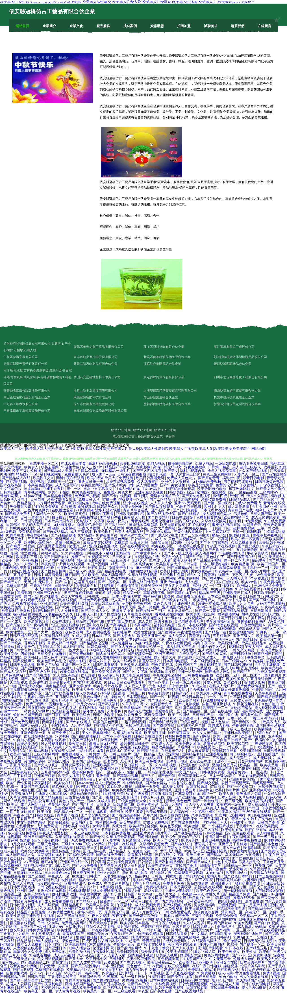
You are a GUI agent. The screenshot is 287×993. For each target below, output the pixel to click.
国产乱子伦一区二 (15, 589)
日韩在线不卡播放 (99, 553)
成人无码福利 (64, 955)
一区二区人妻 (11, 542)
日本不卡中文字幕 (232, 600)
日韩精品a (173, 629)
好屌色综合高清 (82, 855)
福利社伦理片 (266, 510)
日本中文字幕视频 (82, 679)
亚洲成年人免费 (249, 794)
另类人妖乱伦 (249, 862)
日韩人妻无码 (261, 514)
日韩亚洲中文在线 (195, 980)
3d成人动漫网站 (113, 575)
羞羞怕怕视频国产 (52, 919)
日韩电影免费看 (213, 772)
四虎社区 (27, 790)
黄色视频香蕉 (168, 959)
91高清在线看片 (248, 589)
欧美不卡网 (11, 560)
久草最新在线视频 (55, 636)
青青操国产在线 (241, 510)
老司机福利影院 (135, 873)
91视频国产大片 (54, 858)
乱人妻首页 (111, 840)
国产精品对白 (11, 582)
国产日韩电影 (206, 977)
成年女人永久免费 (83, 919)
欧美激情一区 (195, 826)
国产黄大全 (74, 959)
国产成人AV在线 (13, 672)
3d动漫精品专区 (164, 718)
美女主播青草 (130, 822)
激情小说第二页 (68, 542)
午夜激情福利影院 (220, 621)
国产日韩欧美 (11, 643)
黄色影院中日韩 (248, 768)
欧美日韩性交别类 (174, 571)
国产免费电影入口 (24, 550)
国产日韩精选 (63, 937)
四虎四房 (89, 941)
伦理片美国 (190, 840)
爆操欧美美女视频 (137, 657)
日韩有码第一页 (156, 930)
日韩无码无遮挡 (23, 887)
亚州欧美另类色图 (106, 672)
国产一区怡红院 (206, 801)
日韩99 (176, 542)
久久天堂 (156, 801)
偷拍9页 (235, 521)
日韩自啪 (38, 499)
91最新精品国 (131, 707)
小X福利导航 (133, 783)
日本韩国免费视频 (116, 833)
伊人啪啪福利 (267, 833)
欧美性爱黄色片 (77, 514)
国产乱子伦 (194, 557)
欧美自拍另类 (222, 589)
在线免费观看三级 (90, 668)
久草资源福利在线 (35, 729)
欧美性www (224, 639)
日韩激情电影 (124, 804)
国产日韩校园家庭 (238, 664)
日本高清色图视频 (39, 485)
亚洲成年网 (230, 668)
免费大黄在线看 (120, 668)
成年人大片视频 (30, 847)
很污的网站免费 (119, 869)
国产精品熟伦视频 (94, 643)
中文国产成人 (186, 772)
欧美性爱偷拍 (237, 679)
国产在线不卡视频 (141, 908)
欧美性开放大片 (169, 564)
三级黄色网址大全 (132, 801)
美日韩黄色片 (21, 650)
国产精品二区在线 (204, 830)
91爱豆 (99, 869)
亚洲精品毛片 (72, 905)
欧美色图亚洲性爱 (152, 636)
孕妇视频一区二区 (133, 499)
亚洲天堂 (109, 808)
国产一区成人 (11, 621)
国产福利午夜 (111, 517)
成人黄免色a (27, 646)
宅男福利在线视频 (48, 650)
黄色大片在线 (23, 883)
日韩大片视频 (172, 804)
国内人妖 (31, 596)
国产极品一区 (116, 524)
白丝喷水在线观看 (152, 944)
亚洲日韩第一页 (91, 481)
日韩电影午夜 (44, 568)
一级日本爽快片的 (215, 819)
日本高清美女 (142, 564)
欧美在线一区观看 (245, 539)
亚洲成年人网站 (134, 589)
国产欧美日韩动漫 (70, 607)
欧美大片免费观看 (119, 478)
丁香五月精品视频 (146, 883)
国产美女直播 (161, 991)
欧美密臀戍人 (204, 600)
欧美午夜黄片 (118, 521)
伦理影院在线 (93, 625)
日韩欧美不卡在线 (75, 826)
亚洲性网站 (26, 891)
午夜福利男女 (90, 894)
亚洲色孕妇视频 (92, 578)
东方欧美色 (90, 575)
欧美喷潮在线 (228, 643)
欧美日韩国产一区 (271, 564)
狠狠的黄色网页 (106, 722)
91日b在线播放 (260, 815)
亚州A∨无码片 (109, 873)
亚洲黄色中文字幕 (195, 765)
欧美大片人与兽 (242, 603)
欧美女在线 (63, 783)
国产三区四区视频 (147, 471)
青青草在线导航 (30, 693)
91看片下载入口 (204, 952)
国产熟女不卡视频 (178, 847)
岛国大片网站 (168, 650)
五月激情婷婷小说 (55, 772)
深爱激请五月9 (153, 952)
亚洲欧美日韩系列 (217, 937)
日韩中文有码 (48, 923)
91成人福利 (81, 636)
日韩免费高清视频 (194, 984)
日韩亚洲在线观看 (24, 636)
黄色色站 (134, 966)
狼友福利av (224, 571)
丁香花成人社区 (232, 657)
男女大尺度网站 (163, 528)
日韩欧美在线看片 (177, 600)
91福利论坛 (50, 553)
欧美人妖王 (182, 560)
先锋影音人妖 (21, 507)
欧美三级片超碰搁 (27, 471)
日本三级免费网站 (142, 729)
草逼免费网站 (155, 715)
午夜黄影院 (146, 650)
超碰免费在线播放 (74, 672)
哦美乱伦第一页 (161, 474)
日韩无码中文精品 (28, 873)
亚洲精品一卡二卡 (133, 973)
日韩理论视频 (31, 521)
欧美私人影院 (213, 679)
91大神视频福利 (54, 743)
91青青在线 (15, 535)
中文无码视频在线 (83, 517)
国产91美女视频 (173, 485)
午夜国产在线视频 (221, 546)
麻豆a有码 (49, 862)
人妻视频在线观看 (28, 948)
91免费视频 (253, 521)
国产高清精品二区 (36, 962)
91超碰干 (133, 941)
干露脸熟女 (60, 725)
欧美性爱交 (15, 916)
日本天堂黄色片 (180, 611)
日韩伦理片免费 (172, 575)
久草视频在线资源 (70, 837)
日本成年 (123, 690)
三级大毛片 (94, 639)
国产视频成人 (124, 636)
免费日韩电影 (17, 585)
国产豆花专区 (268, 898)
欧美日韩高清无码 (150, 478)
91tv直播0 (276, 894)
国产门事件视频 (57, 715)
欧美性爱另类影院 (260, 801)
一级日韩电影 (226, 463)
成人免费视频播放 (59, 901)
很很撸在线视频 (23, 923)
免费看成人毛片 (77, 474)
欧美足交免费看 (201, 485)
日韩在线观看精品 (271, 930)
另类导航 (241, 514)
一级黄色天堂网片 (35, 711)
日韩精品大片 (142, 539)
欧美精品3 (17, 751)
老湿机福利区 (199, 524)
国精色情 (123, 553)
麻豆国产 (72, 575)
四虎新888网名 (100, 629)
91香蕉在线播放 (25, 603)
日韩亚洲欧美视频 (170, 987)
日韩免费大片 (204, 926)
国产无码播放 (11, 467)
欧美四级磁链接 (133, 463)
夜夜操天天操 (135, 517)
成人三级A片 (92, 467)
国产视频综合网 (140, 654)
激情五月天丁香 (15, 955)
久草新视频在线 (188, 794)
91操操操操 (153, 898)
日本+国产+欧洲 (33, 926)
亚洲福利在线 (217, 851)
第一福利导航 (89, 973)
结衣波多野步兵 (130, 715)
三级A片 (280, 952)
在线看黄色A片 (173, 751)
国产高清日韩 (246, 639)
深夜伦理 (48, 564)
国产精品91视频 (236, 611)
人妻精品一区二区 (47, 514)
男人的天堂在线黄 (37, 524)
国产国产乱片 (83, 804)
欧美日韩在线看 (225, 751)
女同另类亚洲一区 (31, 779)
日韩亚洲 (103, 804)
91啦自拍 (111, 761)
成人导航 (145, 621)
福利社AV (200, 585)
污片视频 (62, 736)
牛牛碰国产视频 (221, 826)
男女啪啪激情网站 (42, 707)
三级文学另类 (11, 596)
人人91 (213, 618)
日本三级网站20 (235, 661)
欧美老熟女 (152, 618)
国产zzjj (108, 898)
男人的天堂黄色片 (272, 557)
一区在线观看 (96, 812)
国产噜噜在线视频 (224, 625)
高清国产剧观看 (211, 948)
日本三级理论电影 (215, 564)
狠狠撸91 (59, 517)
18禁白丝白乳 (266, 733)
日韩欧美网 (37, 977)
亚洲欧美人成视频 (135, 664)
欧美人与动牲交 (166, 840)
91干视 (140, 869)
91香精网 (108, 794)
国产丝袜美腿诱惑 (170, 858)
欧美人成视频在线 (129, 532)
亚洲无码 (56, 926)
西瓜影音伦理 (127, 797)
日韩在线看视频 (106, 664)
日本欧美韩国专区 (59, 521)
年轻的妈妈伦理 (232, 553)
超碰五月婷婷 (85, 582)
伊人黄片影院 (135, 865)
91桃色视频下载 (92, 707)
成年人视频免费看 (222, 471)
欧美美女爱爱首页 (127, 790)
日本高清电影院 (176, 661)
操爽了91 (78, 557)
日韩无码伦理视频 (258, 941)
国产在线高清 (11, 485)
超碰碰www (109, 919)
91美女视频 (243, 923)
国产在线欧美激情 (167, 819)
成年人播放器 (80, 948)
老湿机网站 (237, 815)
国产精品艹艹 (244, 672)
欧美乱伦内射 (172, 557)
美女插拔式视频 (115, 550)
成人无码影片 (264, 758)
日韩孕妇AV (64, 585)
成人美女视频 (173, 786)
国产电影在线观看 (188, 833)
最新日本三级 (138, 984)
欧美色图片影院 (188, 743)
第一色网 (31, 639)
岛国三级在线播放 (65, 625)
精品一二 (209, 794)
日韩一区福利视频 (247, 532)
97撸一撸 (109, 499)
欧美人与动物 (48, 664)
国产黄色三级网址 (59, 668)
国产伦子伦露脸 (262, 887)
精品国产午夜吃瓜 (120, 467)
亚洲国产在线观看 (35, 786)
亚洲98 (136, 618)
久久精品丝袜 (76, 747)
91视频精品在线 (147, 557)
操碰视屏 (231, 966)
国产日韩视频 (232, 618)
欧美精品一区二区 (254, 916)
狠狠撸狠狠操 (220, 934)
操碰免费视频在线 (247, 840)
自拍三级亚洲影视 (217, 704)
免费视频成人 (72, 754)
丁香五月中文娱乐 (15, 934)
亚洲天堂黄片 (202, 930)
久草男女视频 (202, 815)
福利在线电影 (165, 625)
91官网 (220, 815)
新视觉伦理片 (251, 715)
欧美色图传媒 (137, 528)
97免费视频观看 (216, 700)
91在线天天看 (160, 560)
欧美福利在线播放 (16, 611)
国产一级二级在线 (268, 837)
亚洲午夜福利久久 (24, 772)
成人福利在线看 (98, 632)
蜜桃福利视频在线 (226, 524)
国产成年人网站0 (55, 550)
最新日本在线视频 (98, 542)
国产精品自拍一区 (113, 679)
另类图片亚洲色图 (96, 776)
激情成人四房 (255, 682)
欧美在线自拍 (238, 743)
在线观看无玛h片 (177, 941)
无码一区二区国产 (247, 675)
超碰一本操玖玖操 (212, 603)
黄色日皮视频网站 (183, 539)
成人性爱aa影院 (254, 987)
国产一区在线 (257, 937)
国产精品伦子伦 (261, 908)
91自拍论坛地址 (183, 783)
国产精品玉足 (257, 948)
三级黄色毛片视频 (194, 722)
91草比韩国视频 (187, 499)
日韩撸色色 (252, 524)
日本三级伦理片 (253, 962)
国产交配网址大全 (95, 815)
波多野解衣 (238, 869)
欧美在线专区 (162, 546)
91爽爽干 (263, 632)
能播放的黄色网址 (84, 794)
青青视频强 (123, 629)
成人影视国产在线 (181, 646)
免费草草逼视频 (113, 858)
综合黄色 (62, 865)
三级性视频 (163, 621)
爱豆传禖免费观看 (121, 862)
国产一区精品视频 (243, 492)
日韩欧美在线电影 (52, 654)
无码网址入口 (66, 539)
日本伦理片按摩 (270, 650)
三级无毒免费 (176, 898)
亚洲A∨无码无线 (188, 503)
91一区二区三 (217, 697)
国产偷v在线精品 (106, 980)
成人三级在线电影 (72, 916)
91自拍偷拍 (228, 977)
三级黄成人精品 (159, 532)
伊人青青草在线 (68, 991)
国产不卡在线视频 (117, 496)
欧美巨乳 (270, 467)
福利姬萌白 (152, 596)
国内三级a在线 (187, 521)
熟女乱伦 (185, 657)
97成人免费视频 (156, 822)
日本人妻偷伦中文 (127, 596)
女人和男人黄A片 (83, 887)
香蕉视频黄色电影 (134, 808)
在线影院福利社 (230, 901)
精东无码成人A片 (34, 725)
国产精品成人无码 (58, 471)
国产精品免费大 (18, 514)
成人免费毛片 (240, 758)
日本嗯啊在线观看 (190, 546)
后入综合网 (179, 812)
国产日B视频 (23, 969)
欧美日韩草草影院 (105, 603)
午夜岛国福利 (229, 812)
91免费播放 (206, 973)
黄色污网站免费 (217, 955)
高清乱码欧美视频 (103, 463)
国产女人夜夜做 (124, 646)
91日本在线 (234, 948)
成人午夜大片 (11, 639)
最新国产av (108, 847)
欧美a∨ (112, 707)
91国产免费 (57, 733)
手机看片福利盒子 (39, 697)
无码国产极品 (241, 707)
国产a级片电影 (38, 700)
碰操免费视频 (244, 528)
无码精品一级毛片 (116, 471)
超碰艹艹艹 (9, 711)
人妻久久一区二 (247, 474)
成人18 (161, 539)
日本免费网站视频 (164, 980)
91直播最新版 (59, 822)
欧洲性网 (237, 496)
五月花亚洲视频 (268, 664)
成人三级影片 (178, 639)
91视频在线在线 (175, 668)
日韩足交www (84, 704)
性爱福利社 (29, 553)
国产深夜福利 (109, 704)
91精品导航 (133, 891)
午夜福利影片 (159, 693)
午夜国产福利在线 (83, 740)
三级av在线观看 (138, 725)
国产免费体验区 (82, 654)
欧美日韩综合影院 (21, 919)
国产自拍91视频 (267, 923)
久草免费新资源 (244, 542)
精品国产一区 (27, 474)
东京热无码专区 (117, 912)
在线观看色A (189, 654)
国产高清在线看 (39, 675)
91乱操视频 (222, 898)
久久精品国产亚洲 (251, 980)
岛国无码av (234, 855)
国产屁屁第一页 (106, 819)
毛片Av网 (190, 542)
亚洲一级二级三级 (186, 682)
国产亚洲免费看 (186, 510)
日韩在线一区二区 (239, 747)
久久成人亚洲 (51, 908)
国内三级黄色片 (13, 539)
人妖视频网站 (195, 618)
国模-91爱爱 (220, 858)
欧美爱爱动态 (28, 743)
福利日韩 (236, 646)
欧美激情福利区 (254, 736)
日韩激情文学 (211, 865)
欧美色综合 (81, 715)
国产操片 (278, 578)
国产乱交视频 (249, 546)
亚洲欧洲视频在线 (104, 747)
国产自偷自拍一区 (220, 550)
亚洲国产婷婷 (45, 776)
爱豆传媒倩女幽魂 (62, 499)
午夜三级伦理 (232, 801)
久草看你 (114, 711)
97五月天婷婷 (17, 808)
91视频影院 (157, 977)
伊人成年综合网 (133, 700)
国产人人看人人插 (111, 955)
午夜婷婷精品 (37, 535)
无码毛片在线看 (113, 718)
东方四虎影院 (100, 944)
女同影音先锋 (161, 704)
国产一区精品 (144, 754)
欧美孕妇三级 (27, 557)
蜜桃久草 (214, 876)
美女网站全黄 (82, 822)
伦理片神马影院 (253, 966)
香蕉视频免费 (83, 772)
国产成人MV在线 (165, 535)
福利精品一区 (89, 808)
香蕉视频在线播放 (170, 614)
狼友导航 (17, 930)
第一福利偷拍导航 (238, 891)
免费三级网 (35, 704)
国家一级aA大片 (187, 808)
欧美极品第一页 (273, 765)
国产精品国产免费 (236, 894)
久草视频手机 (129, 779)
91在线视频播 (40, 955)
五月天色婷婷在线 (256, 969)
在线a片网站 (260, 571)
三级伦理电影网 (271, 786)
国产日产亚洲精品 (182, 797)
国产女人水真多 (47, 765)
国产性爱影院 (111, 614)
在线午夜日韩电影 (207, 966)
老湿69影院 (78, 661)
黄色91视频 (157, 686)
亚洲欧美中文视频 (40, 916)
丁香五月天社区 (19, 765)
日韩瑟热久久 (108, 507)
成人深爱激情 (239, 507)
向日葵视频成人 (243, 754)
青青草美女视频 (78, 980)
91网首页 (270, 589)
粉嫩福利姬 (109, 768)
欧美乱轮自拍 (87, 585)
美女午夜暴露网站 (96, 733)
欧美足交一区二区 (94, 618)
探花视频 (37, 481)
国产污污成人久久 (96, 611)
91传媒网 (256, 661)
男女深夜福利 (202, 571)
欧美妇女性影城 (64, 880)
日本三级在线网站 (85, 833)
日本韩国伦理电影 (192, 725)
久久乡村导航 (124, 650)
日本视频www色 (191, 894)
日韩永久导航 (170, 729)
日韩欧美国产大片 (268, 593)
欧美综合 (168, 837)
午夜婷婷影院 (243, 725)
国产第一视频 (102, 797)
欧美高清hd (187, 962)
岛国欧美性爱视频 (271, 725)
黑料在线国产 (268, 754)
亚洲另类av (195, 855)
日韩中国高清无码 (48, 575)
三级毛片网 (147, 578)
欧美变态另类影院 (35, 851)
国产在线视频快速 (161, 514)
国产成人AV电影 (82, 571)
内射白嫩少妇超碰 (143, 571)
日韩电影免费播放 (253, 919)
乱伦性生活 (68, 707)
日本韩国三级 (136, 639)
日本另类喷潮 (181, 887)
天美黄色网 (9, 840)
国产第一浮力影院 (218, 503)
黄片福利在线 (128, 926)
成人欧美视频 (87, 693)
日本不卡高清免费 (117, 736)
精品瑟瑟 (24, 941)
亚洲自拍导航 (138, 718)
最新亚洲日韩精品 (268, 654)
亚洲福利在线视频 (52, 891)
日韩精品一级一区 (238, 865)
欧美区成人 (272, 722)
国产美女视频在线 (55, 690)
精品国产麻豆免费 (31, 912)
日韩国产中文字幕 (138, 894)
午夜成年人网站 (64, 751)
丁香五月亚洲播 (65, 618)
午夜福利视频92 (253, 625)
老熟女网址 (153, 891)
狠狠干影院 (9, 553)
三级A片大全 (165, 894)
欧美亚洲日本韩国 (245, 808)
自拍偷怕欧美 (17, 973)
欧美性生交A (43, 478)
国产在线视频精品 (189, 991)
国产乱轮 (272, 934)
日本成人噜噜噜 (44, 589)
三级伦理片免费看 (268, 585)
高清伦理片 (226, 926)
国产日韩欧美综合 (40, 815)
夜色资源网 (74, 632)
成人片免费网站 (190, 969)
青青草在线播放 (217, 575)
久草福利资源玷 (243, 697)
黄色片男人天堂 (72, 801)
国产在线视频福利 (86, 736)
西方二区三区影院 (199, 880)
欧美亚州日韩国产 (87, 876)
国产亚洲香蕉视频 (52, 546)
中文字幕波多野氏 (73, 589)
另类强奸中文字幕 (90, 521)
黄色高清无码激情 (138, 711)
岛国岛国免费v (12, 704)
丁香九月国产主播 (253, 905)
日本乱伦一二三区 (258, 568)
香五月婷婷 (250, 668)
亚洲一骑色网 (149, 607)
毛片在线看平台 (49, 883)
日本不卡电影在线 (105, 830)
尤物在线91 (214, 873)
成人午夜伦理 (136, 969)
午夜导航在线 (162, 664)
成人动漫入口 (174, 589)
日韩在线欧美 (104, 715)
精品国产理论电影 (90, 621)
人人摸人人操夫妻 (200, 804)
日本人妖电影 (87, 729)
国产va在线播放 (79, 722)
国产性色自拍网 (54, 571)
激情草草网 (101, 826)
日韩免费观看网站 (40, 930)
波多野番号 (256, 657)
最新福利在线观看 (209, 887)
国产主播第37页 (56, 898)
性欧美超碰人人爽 (225, 984)
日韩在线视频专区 (103, 930)
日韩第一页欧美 (164, 876)
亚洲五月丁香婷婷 (233, 844)
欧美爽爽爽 (33, 898)
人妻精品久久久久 (59, 614)
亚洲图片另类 (144, 833)
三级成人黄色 (241, 700)
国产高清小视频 (30, 686)
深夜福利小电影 (56, 840)
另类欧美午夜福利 (137, 603)
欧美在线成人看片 (150, 758)
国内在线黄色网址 (111, 654)
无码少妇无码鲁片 (39, 582)
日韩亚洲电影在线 (24, 571)
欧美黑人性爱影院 (100, 905)
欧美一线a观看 (125, 661)
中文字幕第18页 (218, 532)
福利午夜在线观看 (70, 478)
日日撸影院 (130, 830)
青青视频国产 (73, 934)
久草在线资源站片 (138, 614)
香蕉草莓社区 (150, 661)
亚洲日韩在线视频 (216, 840)
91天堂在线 (160, 937)
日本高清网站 (141, 625)
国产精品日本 (148, 751)
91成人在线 (212, 682)
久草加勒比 (58, 794)
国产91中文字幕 (135, 672)
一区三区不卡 (243, 930)
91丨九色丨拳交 (157, 948)
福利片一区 (151, 600)
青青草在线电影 (140, 855)
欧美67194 (157, 639)
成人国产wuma (104, 474)
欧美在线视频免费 (120, 481)
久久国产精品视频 (253, 471)
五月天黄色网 (247, 550)
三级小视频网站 (47, 754)
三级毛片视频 (202, 916)
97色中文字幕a (225, 862)
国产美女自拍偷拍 (271, 489)
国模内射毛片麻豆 (55, 987)
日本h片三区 (101, 636)
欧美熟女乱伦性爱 (271, 959)
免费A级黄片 (27, 908)
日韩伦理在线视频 (52, 887)
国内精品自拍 (13, 700)
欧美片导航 (74, 639)
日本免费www (48, 819)
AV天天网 (31, 862)
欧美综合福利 (190, 700)
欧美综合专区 (236, 887)
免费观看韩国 (29, 532)
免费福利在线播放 (85, 550)
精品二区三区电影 (129, 887)
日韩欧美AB (122, 557)
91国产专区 (95, 837)
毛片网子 (164, 833)
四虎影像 (143, 467)
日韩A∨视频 (153, 966)
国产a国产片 (160, 510)
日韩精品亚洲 (11, 492)
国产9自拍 (63, 582)
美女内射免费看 (178, 585)
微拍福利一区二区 (138, 765)
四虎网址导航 (148, 837)
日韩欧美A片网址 (14, 499)
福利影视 (278, 496)
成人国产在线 (74, 646)
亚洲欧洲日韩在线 (213, 650)
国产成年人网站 (218, 672)
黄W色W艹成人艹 (134, 535)
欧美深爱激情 (226, 916)
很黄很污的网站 (130, 948)
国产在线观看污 (133, 962)
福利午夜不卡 (204, 643)
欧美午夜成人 (229, 952)
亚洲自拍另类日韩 (175, 815)
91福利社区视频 (135, 980)
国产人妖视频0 (184, 948)
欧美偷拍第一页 (237, 517)
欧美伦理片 (103, 532)
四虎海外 (119, 826)
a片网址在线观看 (71, 564)
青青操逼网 (140, 521)
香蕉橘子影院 (35, 643)
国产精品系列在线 (112, 571)
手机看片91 (245, 826)
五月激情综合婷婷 (137, 840)
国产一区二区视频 (165, 697)
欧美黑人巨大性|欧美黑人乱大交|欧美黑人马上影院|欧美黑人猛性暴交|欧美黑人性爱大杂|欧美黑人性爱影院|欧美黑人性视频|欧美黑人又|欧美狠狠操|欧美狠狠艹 (125, 449)
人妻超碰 (69, 528)
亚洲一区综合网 (191, 672)
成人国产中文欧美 (125, 600)
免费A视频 (272, 973)
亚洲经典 (71, 790)
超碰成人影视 (219, 725)
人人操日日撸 (68, 611)
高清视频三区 (31, 840)
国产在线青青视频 (185, 822)
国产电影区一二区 (162, 700)
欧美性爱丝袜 (80, 952)
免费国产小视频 (88, 496)
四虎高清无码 (263, 783)
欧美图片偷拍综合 (39, 542)
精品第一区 (132, 593)
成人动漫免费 (147, 485)
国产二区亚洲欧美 (195, 535)
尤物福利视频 (177, 830)
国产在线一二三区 (151, 611)
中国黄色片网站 (117, 883)
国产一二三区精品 (213, 758)
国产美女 (171, 471)
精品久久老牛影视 (100, 926)
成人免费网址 (47, 826)
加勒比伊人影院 (120, 786)
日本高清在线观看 (52, 740)
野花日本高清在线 (231, 908)
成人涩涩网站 (168, 754)
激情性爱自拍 (214, 743)
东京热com (11, 962)
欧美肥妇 (189, 650)
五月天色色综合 (41, 539)
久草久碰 (150, 815)
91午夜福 (270, 847)
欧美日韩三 (265, 858)
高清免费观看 (230, 568)
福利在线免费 (106, 822)
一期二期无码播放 (21, 812)
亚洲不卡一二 (224, 761)
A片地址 (127, 761)
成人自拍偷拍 (63, 718)
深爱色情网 (70, 941)
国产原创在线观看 (240, 833)
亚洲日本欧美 (66, 578)
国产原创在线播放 (181, 973)
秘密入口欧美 (142, 901)
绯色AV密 (274, 797)
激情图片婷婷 (35, 761)
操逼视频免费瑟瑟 (144, 524)
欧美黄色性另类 (88, 700)
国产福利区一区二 (246, 722)
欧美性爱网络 (202, 639)
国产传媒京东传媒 (144, 916)
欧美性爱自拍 (144, 632)
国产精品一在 (216, 632)
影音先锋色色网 (179, 801)
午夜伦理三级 (122, 934)
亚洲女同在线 (227, 962)
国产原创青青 (209, 478)
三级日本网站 (193, 697)
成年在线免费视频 (106, 503)
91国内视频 (9, 729)
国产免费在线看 (180, 977)
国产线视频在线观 (177, 905)
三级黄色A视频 (77, 797)
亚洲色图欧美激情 (16, 568)
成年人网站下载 (33, 804)
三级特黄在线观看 (257, 812)
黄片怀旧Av (277, 625)
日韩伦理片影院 (23, 905)
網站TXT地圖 (142, 430)
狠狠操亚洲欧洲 (65, 894)
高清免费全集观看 (191, 596)
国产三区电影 (159, 682)
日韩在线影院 (183, 517)
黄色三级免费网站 (217, 474)
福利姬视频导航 (248, 883)
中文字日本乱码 (111, 969)
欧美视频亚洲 (155, 733)
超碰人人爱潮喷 (19, 984)
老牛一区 (74, 489)
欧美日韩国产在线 (55, 557)
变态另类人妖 (242, 575)
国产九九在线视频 (35, 679)
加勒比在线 (250, 614)
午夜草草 (111, 977)
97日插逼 (218, 786)
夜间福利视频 (53, 722)
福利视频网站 (228, 614)
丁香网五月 (26, 819)
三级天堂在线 (24, 959)
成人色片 (51, 657)
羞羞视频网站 (65, 808)
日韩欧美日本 (87, 718)
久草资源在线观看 (24, 797)
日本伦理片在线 (213, 510)
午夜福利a (125, 905)
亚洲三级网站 (166, 654)
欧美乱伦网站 (92, 485)
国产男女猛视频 (196, 729)
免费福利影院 (157, 887)
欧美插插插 (263, 729)
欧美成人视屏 (167, 955)
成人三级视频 (81, 532)
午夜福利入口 (250, 485)
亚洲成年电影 (171, 582)
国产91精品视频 (64, 535)
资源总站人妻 (249, 629)
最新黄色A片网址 (24, 966)
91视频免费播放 (178, 736)
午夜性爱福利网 (190, 632)
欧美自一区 (249, 765)
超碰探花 (206, 790)
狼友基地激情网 (242, 632)
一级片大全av (76, 650)
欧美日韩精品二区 (162, 962)
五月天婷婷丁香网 (104, 923)
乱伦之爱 (140, 560)
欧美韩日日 (33, 657)
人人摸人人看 (135, 686)
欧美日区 (223, 675)
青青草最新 (151, 941)
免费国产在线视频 (50, 969)
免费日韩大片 (89, 499)
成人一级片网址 (133, 977)
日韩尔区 (13, 524)
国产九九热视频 (187, 704)
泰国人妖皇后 (100, 661)
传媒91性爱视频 (148, 643)
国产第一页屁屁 (165, 768)
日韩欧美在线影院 (21, 528)
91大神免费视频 (164, 984)
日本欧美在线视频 (222, 596)
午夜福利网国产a (84, 768)
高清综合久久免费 (28, 952)
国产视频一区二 (252, 944)
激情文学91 (61, 962)
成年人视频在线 (47, 941)
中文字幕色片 (11, 489)
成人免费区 (177, 636)
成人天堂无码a (67, 485)
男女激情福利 (205, 905)
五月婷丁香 (22, 575)
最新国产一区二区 (114, 901)
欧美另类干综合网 (201, 614)
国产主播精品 (224, 607)
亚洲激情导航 (128, 585)
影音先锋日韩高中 (135, 743)
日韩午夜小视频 (148, 668)
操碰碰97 (59, 679)
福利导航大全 (59, 779)
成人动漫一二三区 (199, 582)
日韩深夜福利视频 (132, 474)
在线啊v (41, 794)
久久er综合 (86, 955)
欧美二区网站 (179, 715)
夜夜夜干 (119, 916)
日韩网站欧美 (90, 977)
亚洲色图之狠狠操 (176, 481)
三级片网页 (181, 926)
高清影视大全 (222, 883)
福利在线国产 (28, 747)
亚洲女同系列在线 (76, 765)
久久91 (274, 987)
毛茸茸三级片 (119, 560)
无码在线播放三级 (165, 496)
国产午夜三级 (111, 865)
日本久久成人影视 (101, 801)
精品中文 (194, 575)
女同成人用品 (171, 851)
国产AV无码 (66, 973)
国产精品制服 (17, 481)
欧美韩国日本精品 (135, 923)
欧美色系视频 (171, 826)
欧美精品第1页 (243, 564)
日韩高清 (98, 862)
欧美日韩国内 (250, 596)
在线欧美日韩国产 (159, 707)
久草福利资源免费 (154, 844)
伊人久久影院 (257, 496)
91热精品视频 (37, 751)
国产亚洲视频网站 (257, 790)
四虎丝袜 (109, 973)
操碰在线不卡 (244, 898)
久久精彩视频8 (167, 765)
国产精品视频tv (175, 690)
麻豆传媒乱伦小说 (151, 568)
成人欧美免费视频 (87, 987)
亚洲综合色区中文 (104, 546)
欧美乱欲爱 (134, 812)
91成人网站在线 (128, 489)
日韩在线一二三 (98, 596)
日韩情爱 (145, 862)
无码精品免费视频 (207, 481)
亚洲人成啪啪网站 (106, 657)
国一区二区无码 (237, 560)
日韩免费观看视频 (94, 600)
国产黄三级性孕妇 (263, 600)
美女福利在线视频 (138, 987)
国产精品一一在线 (54, 768)
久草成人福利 (52, 747)
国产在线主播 (221, 711)
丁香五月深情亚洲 (264, 718)
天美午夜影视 (266, 693)
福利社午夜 (231, 478)
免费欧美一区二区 (62, 481)
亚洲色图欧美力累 (177, 607)
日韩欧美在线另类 (148, 736)
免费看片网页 (174, 883)
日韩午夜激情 (103, 514)
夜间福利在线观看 (183, 944)
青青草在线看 (200, 636)
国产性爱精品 (159, 517)
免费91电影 (262, 955)
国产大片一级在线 (48, 632)
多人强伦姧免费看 (22, 833)
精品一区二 (120, 564)
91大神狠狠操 (72, 553)
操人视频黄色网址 (217, 514)
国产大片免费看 (85, 865)
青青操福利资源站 (252, 621)
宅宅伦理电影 (162, 521)
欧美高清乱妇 (21, 754)
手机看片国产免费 (175, 916)
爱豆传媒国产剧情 (66, 851)
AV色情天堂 (265, 575)
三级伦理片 (74, 926)
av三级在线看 (125, 991)
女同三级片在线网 (75, 657)
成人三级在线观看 (266, 517)
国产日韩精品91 (180, 568)
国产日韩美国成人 (135, 768)
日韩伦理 (275, 880)
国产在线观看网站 (135, 546)
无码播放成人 (64, 524)
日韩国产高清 (268, 822)
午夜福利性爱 (176, 740)
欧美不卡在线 (59, 492)
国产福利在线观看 (163, 722)
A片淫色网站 (82, 725)
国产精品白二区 (196, 711)
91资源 (143, 991)
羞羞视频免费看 (190, 550)
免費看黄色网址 (116, 539)
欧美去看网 (50, 467)
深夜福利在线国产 (248, 934)
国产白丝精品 (189, 514)
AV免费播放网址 (61, 912)
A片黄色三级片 (188, 474)
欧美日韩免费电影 (150, 761)
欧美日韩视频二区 (200, 908)
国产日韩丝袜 (241, 654)
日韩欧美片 (276, 618)
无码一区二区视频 (73, 830)
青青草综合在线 (136, 510)
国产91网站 (97, 568)
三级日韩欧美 (268, 528)
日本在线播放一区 (204, 668)
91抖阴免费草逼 (188, 707)
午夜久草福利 (89, 528)
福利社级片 (122, 632)
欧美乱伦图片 (62, 700)
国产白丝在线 (256, 830)
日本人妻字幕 (28, 987)
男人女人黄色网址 (207, 733)
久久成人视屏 (194, 923)
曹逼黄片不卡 (205, 844)
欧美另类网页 (132, 507)
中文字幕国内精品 (31, 822)
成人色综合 (220, 722)
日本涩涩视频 (113, 966)
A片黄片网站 (255, 618)
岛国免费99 (254, 901)
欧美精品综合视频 (144, 826)
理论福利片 (272, 675)
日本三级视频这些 (205, 661)
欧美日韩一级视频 (24, 858)
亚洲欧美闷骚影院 (130, 514)
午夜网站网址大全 (72, 568)
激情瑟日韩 (159, 542)
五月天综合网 (261, 679)
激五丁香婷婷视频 (79, 593)
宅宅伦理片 (107, 779)
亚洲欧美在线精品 (193, 528)
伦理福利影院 (104, 948)
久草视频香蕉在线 (185, 869)
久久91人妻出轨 (26, 564)
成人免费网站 (55, 952)
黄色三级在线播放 (43, 672)
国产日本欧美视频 (59, 693)
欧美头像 (226, 794)
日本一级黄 (153, 740)
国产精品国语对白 (42, 758)
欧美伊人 (31, 467)
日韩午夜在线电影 (166, 923)
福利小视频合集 (193, 471)
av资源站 (111, 962)
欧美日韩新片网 (228, 790)
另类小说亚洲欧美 (141, 959)
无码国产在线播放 (271, 603)
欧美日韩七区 (96, 959)
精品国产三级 (210, 593)
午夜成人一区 (59, 876)
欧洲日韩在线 (190, 768)
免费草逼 (121, 542)
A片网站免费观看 (51, 503)
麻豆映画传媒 (78, 503)
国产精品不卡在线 (109, 725)
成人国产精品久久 (21, 855)
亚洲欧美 (206, 962)
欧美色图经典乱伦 (52, 661)
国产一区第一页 (100, 607)
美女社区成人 (206, 657)
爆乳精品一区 (232, 912)
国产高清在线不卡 (182, 593)
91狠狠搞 (68, 507)
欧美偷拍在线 (232, 830)
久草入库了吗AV (135, 704)
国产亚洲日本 (55, 948)
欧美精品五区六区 (81, 969)
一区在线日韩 (264, 772)
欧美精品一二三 (216, 707)
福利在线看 (40, 880)
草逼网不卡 (186, 747)
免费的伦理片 (226, 485)
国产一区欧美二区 (113, 582)
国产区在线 (37, 876)
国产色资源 (166, 776)
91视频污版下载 (37, 618)
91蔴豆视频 (85, 510)
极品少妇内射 (223, 980)
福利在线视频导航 (76, 819)
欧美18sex (124, 794)
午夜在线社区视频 (177, 643)
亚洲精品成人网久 (269, 700)
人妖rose (31, 768)
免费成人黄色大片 (181, 478)
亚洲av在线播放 (136, 503)
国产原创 (13, 625)
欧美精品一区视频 (96, 790)
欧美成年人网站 (209, 693)
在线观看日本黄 (74, 463)
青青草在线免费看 (238, 693)
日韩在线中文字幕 (170, 855)
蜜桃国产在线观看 (211, 492)
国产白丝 (259, 894)
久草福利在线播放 (128, 733)
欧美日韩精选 (128, 952)
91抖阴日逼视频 (113, 693)
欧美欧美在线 (200, 761)
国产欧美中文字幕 (168, 880)
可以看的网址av (220, 923)
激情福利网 (109, 740)
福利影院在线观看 (92, 560)
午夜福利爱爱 (59, 804)
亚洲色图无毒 (185, 603)
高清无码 (24, 593)
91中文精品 (214, 833)
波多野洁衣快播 (108, 510)
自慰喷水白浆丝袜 (120, 751)
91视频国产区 (99, 557)
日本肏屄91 (202, 607)
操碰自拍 (117, 697)
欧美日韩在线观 (173, 524)
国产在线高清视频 (126, 815)
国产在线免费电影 (111, 855)
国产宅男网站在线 (249, 711)
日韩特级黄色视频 (269, 481)
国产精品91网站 (215, 654)
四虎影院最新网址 (24, 690)
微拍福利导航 (198, 589)
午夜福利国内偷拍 (222, 919)
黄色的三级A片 (190, 837)
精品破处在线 (11, 657)
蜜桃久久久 (191, 679)
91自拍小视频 (24, 740)
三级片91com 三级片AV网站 (84, 844)
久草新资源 (19, 682)
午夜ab (18, 815)
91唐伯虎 (7, 474)
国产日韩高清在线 (241, 557)
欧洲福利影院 (194, 629)
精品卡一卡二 (89, 880)
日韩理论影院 (11, 898)
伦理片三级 (78, 546)
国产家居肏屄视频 (181, 489)
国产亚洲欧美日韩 (120, 485)
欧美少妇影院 (177, 952)
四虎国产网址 (52, 980)
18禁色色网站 (13, 675)
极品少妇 (219, 535)
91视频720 (271, 596)
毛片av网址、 (153, 489)
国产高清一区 (161, 808)
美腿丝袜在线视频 (135, 747)
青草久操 (238, 819)
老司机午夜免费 (215, 869)
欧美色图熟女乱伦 (87, 492)
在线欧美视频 (267, 826)
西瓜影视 (88, 675)
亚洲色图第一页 (33, 733)
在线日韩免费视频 (225, 987)
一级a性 (84, 869)
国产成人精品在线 (218, 768)
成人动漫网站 (206, 553)
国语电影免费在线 (136, 675)
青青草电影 (277, 682)
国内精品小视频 (141, 955)
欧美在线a (95, 478)
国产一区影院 (11, 768)
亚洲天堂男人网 (129, 898)
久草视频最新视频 (121, 837)
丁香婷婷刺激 (262, 743)
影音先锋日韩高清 (144, 582)
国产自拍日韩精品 (227, 740)
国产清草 (271, 715)
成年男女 (116, 812)
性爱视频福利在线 (204, 690)
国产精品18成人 (199, 862)
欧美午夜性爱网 (19, 783)
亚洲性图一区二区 (76, 664)
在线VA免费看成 (248, 503)
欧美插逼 (44, 812)
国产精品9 (215, 855)
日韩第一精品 (219, 467)
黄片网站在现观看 (59, 847)
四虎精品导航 (56, 686)
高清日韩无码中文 (168, 467)
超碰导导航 (105, 690)
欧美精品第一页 (269, 636)
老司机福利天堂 (108, 593)
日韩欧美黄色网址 (201, 901)
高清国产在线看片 (83, 858)
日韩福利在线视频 (63, 600)
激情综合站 (128, 847)
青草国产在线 (68, 815)
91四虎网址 (167, 578)
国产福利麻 (166, 632)
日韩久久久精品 (242, 650)
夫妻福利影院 (254, 880)
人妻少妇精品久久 (118, 876)
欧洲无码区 (271, 614)
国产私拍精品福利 (170, 862)
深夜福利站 (43, 783)
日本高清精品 (137, 697)
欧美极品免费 (11, 607)
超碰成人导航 (141, 679)
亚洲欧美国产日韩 (107, 765)
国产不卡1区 (241, 955)
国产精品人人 (120, 851)
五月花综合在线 (68, 697)
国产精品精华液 (192, 876)
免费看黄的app (239, 772)
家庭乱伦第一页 (146, 851)
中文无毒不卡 (220, 959)
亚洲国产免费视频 (78, 908)
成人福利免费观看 (269, 707)
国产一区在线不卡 (111, 772)
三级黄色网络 (48, 844)
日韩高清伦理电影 (159, 772)
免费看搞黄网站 (209, 517)
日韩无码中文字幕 (55, 966)
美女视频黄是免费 (244, 851)
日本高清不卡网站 (181, 758)
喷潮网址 (110, 700)
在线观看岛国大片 (207, 941)
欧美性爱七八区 (210, 747)
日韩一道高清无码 (35, 517)
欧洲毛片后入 (215, 507)
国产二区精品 (161, 499)
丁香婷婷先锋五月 (63, 977)
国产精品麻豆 (52, 797)
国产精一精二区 (49, 790)
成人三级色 (231, 847)
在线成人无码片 (222, 686)
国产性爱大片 (165, 657)
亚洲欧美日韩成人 (237, 593)
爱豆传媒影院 (199, 751)
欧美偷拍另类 (60, 682)
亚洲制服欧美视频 (149, 492)
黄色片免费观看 (171, 908)
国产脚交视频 (208, 783)
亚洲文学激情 (80, 686)
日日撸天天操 (125, 607)
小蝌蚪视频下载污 (159, 919)
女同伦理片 (254, 855)
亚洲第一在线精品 (122, 844)
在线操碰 (141, 794)
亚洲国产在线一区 (74, 862)
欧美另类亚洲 (152, 585)
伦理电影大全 (191, 955)
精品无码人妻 (161, 873)
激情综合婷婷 (153, 779)
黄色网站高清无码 (189, 621)
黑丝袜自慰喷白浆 (158, 790)
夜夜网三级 (78, 743)
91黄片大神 (115, 639)
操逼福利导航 (211, 664)
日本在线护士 (39, 937)
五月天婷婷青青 (37, 894)
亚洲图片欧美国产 (243, 779)
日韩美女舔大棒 (23, 664)
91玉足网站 (50, 560)
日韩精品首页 (177, 934)
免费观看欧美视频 (72, 629)
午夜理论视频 (189, 578)
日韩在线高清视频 (39, 607)
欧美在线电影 (63, 621)
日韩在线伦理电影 (256, 984)
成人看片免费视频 (39, 578)
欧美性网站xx (237, 873)
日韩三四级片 (120, 754)
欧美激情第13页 (37, 621)
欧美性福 (249, 952)
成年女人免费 (94, 711)
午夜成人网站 (214, 718)
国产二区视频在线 (114, 937)
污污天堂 (277, 471)
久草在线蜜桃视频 (143, 575)
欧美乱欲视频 (76, 944)
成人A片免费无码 (146, 912)
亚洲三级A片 (244, 636)
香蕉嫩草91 (109, 535)
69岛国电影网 (198, 883)
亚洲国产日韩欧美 (87, 761)
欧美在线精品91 (254, 643)
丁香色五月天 (274, 862)
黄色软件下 (215, 557)
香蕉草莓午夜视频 (267, 535)
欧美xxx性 (249, 582)
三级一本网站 (52, 639)
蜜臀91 (169, 596)
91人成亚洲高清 (66, 675)
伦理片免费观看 (140, 858)
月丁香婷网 (22, 776)
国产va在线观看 (274, 474)
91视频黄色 (70, 467)
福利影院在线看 (91, 751)
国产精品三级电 (266, 499)
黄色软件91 (232, 682)
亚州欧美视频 (200, 740)
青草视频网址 (35, 492)
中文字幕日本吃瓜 (122, 621)
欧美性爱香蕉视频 (42, 801)
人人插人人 (120, 618)
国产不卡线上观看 (178, 553)
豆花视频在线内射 (52, 855)
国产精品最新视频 (271, 697)
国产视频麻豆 (24, 661)
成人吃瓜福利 (113, 528)
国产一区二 (219, 729)
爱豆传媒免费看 (214, 499)
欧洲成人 (95, 883)
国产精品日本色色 (264, 844)
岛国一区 (241, 571)
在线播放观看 (63, 510)
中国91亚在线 (227, 715)
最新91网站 (201, 736)
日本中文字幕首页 (98, 489)
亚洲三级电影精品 (179, 891)
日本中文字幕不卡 (147, 553)
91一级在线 (173, 618)
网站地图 (258, 449)
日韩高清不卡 (183, 693)
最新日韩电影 (254, 478)
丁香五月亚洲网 (42, 629)
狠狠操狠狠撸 (87, 937)
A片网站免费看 (87, 471)
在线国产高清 (186, 865)
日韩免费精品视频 (199, 675)
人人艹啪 (9, 686)
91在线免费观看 (47, 507)
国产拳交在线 (164, 725)
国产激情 (168, 550)
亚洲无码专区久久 (212, 646)
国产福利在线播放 (238, 481)
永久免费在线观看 (86, 840)
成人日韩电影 (48, 528)
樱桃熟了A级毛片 (116, 880)
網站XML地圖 (121, 430)
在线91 (209, 969)
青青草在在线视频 (102, 758)
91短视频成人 (267, 747)
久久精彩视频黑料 (66, 711)
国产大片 (148, 776)
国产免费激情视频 (251, 686)
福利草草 (277, 463)
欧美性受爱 (9, 654)
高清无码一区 (256, 912)
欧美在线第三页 (113, 729)
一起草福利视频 (134, 722)
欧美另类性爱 (148, 804)
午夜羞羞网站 (131, 740)
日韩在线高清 (197, 786)
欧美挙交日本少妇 (15, 880)
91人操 (74, 733)
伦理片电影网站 (213, 944)
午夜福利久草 (104, 952)
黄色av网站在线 (96, 697)
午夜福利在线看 (273, 607)
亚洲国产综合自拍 (47, 593)
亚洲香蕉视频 (217, 754)
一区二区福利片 (222, 585)
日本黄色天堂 (206, 568)
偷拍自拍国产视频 (28, 715)
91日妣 (109, 682)
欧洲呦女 (244, 585)
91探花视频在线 (246, 704)
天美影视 (126, 758)
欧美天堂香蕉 (72, 596)
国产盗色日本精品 (238, 876)
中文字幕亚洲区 (203, 812)
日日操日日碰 (220, 528)
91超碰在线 (38, 682)
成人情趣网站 (122, 643)
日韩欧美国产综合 (180, 492)
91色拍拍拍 (270, 704)
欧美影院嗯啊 (250, 751)
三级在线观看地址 (188, 532)
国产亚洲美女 (31, 668)
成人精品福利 (259, 804)
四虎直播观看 (162, 794)
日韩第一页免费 (148, 786)
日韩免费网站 (98, 646)
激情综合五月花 (225, 765)
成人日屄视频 (48, 905)
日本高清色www (57, 873)
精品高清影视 (130, 930)
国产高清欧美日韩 (146, 690)
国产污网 (223, 930)
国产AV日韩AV (42, 973)
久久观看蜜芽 (148, 481)
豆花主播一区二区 (44, 463)
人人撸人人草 (237, 578)
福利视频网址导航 (39, 865)
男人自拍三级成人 (247, 467)
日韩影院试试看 (229, 880)
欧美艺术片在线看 (108, 686)
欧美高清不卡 (190, 718)
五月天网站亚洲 (265, 507)
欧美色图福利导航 (74, 603)
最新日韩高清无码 (236, 783)
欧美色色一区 (90, 539)
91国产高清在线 (273, 550)
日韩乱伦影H (180, 686)
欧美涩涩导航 (270, 639)
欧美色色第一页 (209, 891)
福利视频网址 (51, 474)
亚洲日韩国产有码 (39, 837)
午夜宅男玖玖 (258, 553)
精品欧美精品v (163, 747)
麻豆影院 (141, 496)
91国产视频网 (98, 564)
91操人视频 (204, 463)
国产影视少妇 (228, 969)
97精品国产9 (88, 535)
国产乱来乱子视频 (207, 560)
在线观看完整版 (33, 600)
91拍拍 (5, 883)
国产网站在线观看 (159, 507)
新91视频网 (86, 507)
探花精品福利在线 (28, 614)
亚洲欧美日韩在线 (110, 908)
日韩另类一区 (96, 754)
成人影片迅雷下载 (149, 629)
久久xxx (155, 589)
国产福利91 (207, 797)
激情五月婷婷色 (162, 969)
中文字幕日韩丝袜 (144, 550)
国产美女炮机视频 (196, 496)
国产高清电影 (117, 625)
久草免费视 (9, 790)
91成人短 (199, 686)
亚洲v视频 (30, 560)
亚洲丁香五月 (54, 489)
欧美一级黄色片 (226, 736)
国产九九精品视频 (170, 901)
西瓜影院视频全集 (39, 736)
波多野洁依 (264, 865)
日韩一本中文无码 (212, 779)
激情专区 (135, 772)
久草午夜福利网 (36, 625)
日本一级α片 (237, 718)
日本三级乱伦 (197, 858)
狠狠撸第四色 (75, 883)
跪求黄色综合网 (90, 524)
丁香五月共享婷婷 (111, 984)
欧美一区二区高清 (214, 539)
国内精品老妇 (193, 754)
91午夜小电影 (177, 761)
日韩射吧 (117, 959)
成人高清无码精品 (252, 926)
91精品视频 (156, 463)
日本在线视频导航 (253, 776)
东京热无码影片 (241, 489)
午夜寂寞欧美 (150, 847)
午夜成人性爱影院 (54, 833)
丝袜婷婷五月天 (215, 822)
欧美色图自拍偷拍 (212, 489)
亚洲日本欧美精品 (238, 733)
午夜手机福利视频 (222, 629)
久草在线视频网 (214, 521)
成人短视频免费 (108, 783)
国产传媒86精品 (56, 532)
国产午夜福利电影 (48, 984)
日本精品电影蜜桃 (58, 496)
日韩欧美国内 (98, 934)
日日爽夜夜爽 (84, 873)
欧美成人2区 (194, 851)
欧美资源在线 (22, 794)
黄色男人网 (162, 603)
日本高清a (32, 489)
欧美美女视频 (69, 776)
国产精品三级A (32, 869)
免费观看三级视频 (189, 873)
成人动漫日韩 (109, 675)
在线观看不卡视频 (271, 672)
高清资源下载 (154, 593)
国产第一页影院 (208, 611)
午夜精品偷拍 (24, 503)
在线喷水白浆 (50, 646)
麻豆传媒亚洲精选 (235, 690)
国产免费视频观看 (25, 722)
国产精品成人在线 (16, 478)
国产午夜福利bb (257, 740)
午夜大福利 (254, 646)
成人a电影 (226, 973)
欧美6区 (265, 952)
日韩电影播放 (261, 611)
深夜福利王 (272, 485)
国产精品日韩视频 (21, 546)
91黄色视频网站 (251, 761)
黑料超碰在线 (248, 607)
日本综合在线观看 (61, 869)
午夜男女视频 (99, 916)
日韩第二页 (136, 693)
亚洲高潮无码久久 (193, 776)
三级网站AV (268, 492)
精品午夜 (259, 560)
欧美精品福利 (272, 668)
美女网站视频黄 (50, 959)
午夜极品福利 (41, 585)
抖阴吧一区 (180, 930)
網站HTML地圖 (165, 430)
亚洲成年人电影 (243, 822)
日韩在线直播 (197, 987)
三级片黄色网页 (37, 510)
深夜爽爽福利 (195, 467)
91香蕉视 (106, 887)
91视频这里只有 (163, 672)
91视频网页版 (41, 808)
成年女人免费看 (30, 944)
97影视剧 (157, 973)
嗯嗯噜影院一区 (168, 711)
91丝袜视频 (49, 596)
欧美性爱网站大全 (105, 589)
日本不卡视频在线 (46, 934)
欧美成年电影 (157, 812)
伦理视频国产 (44, 611)
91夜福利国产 (186, 664)
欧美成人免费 (83, 690)
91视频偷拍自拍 (58, 704)
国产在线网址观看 (86, 898)
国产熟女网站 (157, 783)
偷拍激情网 (232, 941)
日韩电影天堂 (203, 715)
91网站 (238, 937)
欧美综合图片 (59, 761)
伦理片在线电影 (189, 507)
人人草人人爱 (161, 503)
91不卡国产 (53, 944)
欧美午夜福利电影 (191, 919)
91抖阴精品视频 (15, 629)
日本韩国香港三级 (122, 578)
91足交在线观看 (23, 844)
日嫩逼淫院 (139, 542)
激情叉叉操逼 (123, 611)
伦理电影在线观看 (90, 786)
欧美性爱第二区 (19, 632)
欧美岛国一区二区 (39, 991)
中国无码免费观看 (149, 934)
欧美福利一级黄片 (231, 804)
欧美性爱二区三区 (72, 930)
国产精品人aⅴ (87, 901)
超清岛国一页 (216, 837)
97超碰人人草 (162, 743)
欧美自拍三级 (63, 729)
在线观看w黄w (84, 779)
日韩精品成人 (240, 499)
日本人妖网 (227, 797)
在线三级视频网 (178, 966)
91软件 (232, 944)
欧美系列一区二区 (98, 991)
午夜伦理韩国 (240, 837)
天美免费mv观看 (72, 758)
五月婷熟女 (222, 636)
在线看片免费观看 (28, 901)
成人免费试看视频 (107, 891)
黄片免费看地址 (248, 973)
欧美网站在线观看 (264, 873)
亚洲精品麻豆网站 (135, 819)
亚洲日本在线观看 (193, 625)
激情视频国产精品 (80, 984)
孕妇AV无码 (142, 880)
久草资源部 (259, 578)
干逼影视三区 (11, 894)
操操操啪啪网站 (181, 463)
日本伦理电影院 (167, 679)
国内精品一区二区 (69, 812)
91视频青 (107, 585)
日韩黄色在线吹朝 (181, 779)
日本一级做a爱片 (223, 776)
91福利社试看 (100, 650)
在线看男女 (25, 826)
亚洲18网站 (49, 603)
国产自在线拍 (181, 844)
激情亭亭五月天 (122, 568)
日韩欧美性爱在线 (177, 912)
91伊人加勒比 (158, 869)
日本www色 (84, 783)
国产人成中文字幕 (87, 962)
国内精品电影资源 (87, 682)
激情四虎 (220, 496)
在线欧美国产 (273, 539)
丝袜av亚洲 (33, 496)
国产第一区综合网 (24, 980)
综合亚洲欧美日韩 (254, 463)
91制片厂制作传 (260, 819)
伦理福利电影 (240, 535)
